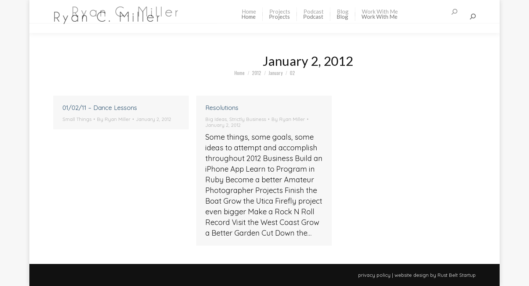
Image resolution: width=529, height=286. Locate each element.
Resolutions (221, 107)
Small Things (76, 119)
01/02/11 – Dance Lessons (99, 107)
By (113, 119)
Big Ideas (216, 119)
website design (412, 275)
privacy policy (374, 275)
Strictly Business (247, 119)
